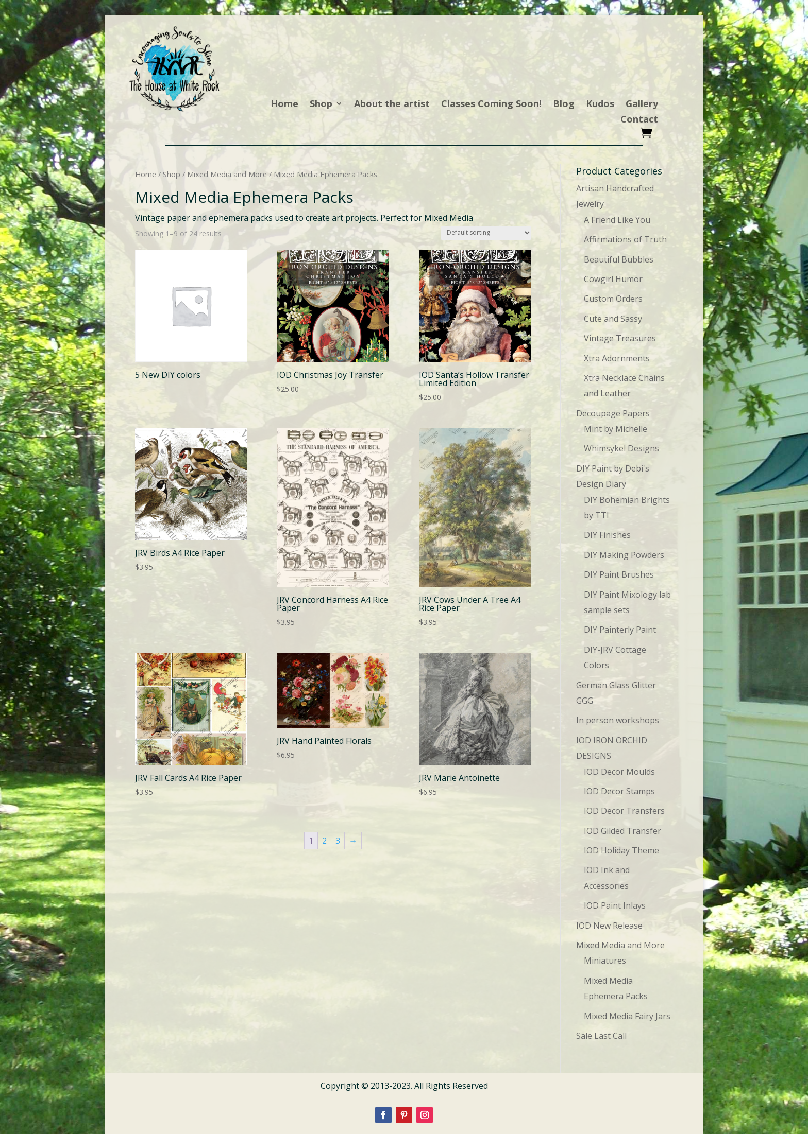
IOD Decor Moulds (619, 771)
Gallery (642, 105)
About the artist (392, 105)
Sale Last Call (601, 1035)
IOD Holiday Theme (621, 850)
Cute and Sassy (613, 318)
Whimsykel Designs (621, 448)
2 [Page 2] (324, 840)
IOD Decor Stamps (619, 791)
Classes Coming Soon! (491, 105)
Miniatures (605, 960)
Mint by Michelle (615, 428)
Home (284, 105)
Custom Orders (613, 298)
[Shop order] (486, 233)
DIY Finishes (607, 534)
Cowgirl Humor (613, 279)
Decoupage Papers (613, 413)
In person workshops (617, 720)
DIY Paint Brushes (619, 574)
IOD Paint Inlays (615, 905)
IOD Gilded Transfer (622, 830)
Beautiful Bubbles (618, 259)
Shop (321, 105)
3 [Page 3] (337, 840)
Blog (564, 105)
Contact (639, 120)
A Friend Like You (617, 219)
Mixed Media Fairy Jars (627, 1016)
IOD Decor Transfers (624, 810)
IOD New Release (609, 925)
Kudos (600, 105)
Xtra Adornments (617, 358)
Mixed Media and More (227, 174)
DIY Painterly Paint (620, 629)
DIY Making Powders (624, 555)
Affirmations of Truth (625, 239)
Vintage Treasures (620, 338)
